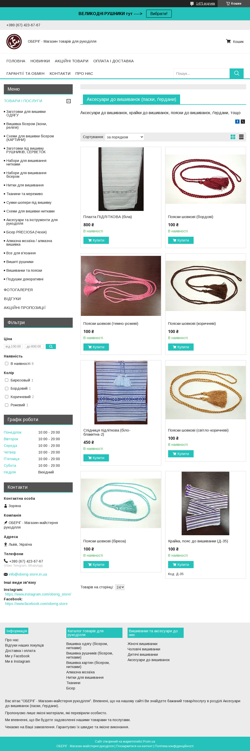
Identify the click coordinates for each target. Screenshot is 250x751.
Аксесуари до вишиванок (149, 660)
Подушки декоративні (24, 279)
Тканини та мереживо (24, 194)
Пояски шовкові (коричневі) (192, 323)
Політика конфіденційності (174, 746)
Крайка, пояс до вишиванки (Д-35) (198, 541)
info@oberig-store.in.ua (28, 574)
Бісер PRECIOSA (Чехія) (26, 232)
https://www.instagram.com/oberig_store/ (38, 594)
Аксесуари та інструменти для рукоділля (32, 221)
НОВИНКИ (40, 61)
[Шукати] (237, 73)
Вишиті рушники (19, 262)
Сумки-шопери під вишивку (29, 202)
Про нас (12, 640)
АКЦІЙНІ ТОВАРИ (71, 61)
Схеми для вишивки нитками (30, 211)
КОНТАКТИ (59, 73)
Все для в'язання (21, 253)
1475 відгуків (205, 3)
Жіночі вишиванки (142, 644)
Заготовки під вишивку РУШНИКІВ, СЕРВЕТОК (26, 150)
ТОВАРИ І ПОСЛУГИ (23, 101)
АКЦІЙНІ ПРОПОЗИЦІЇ (25, 307)
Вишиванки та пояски (24, 270)
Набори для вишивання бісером (26, 174)
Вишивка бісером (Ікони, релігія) (26, 125)
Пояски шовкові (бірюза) (104, 541)
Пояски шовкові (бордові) (190, 217)
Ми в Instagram (17, 661)
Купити (98, 240)
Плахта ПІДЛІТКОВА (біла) (107, 217)
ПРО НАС (84, 73)
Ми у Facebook (17, 656)
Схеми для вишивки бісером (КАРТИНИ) (30, 138)
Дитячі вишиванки (143, 654)
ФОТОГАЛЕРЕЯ (18, 290)
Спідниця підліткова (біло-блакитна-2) (107, 432)
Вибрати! (159, 13)
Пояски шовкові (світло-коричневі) (198, 430)
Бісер (70, 688)
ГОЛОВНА (15, 61)
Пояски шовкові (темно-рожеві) (110, 323)
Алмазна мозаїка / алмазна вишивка (29, 242)
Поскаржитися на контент (134, 746)
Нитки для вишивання (25, 185)
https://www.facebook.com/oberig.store (36, 604)
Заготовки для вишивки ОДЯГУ (26, 113)
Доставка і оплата (20, 651)
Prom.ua (149, 741)
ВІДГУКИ (12, 298)
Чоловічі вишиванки (144, 649)
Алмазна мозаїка (80, 672)
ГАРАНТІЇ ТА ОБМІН (25, 73)
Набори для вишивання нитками (26, 162)
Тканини (73, 683)
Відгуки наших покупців (24, 645)
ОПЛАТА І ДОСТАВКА (113, 61)
